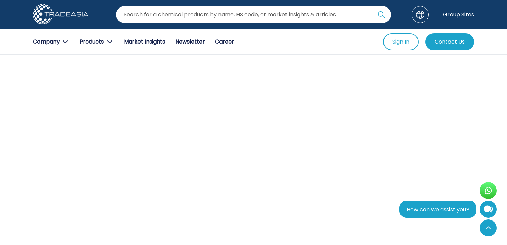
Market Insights (144, 42)
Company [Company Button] (51, 42)
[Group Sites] (455, 14)
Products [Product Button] (97, 42)
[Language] (420, 14)
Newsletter (190, 42)
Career (224, 42)
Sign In (400, 42)
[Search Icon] (381, 15)
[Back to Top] (488, 228)
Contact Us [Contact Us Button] (450, 42)
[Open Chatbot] (488, 210)
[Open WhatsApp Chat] (488, 190)
